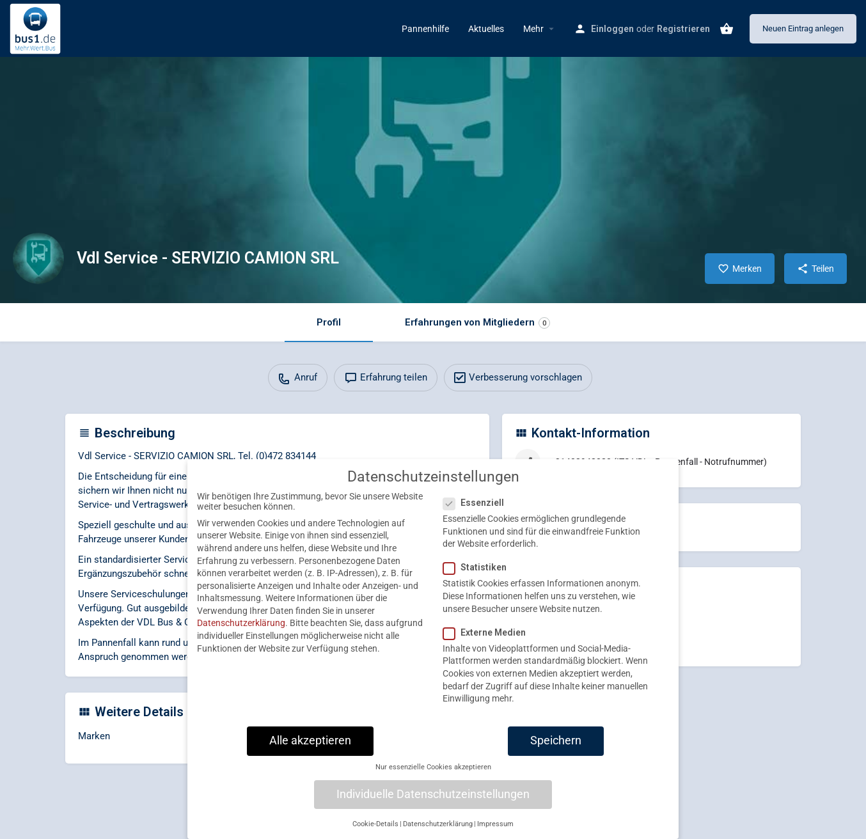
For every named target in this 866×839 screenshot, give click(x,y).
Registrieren (683, 29)
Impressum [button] (495, 831)
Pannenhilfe (425, 29)
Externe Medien (488, 640)
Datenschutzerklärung (241, 631)
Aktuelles (486, 29)
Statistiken (479, 575)
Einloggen (612, 29)
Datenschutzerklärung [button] (438, 831)
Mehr (533, 29)
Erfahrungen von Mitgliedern (477, 323)
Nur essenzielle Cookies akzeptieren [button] (433, 775)
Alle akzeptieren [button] (310, 748)
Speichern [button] (555, 748)
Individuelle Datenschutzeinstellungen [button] (433, 802)
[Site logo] (37, 27)
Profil (329, 322)
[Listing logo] (38, 258)
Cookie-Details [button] (375, 831)
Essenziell (477, 510)
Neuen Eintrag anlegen (803, 28)
